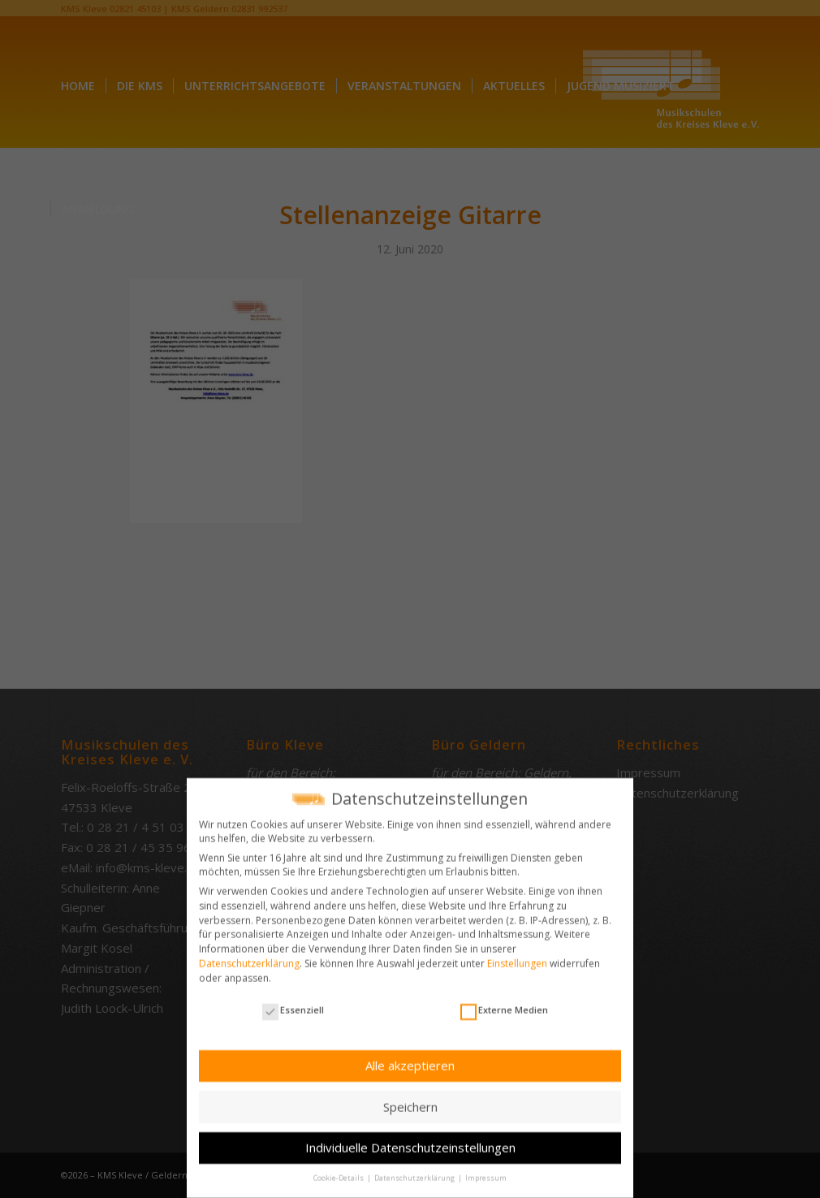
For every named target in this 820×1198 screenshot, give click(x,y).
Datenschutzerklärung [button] (415, 1171)
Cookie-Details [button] (339, 1171)
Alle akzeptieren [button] (410, 1058)
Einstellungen (517, 956)
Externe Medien (504, 1003)
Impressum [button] (486, 1171)
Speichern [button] (410, 1100)
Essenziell (293, 1003)
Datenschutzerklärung (249, 956)
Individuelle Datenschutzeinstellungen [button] (410, 1141)
